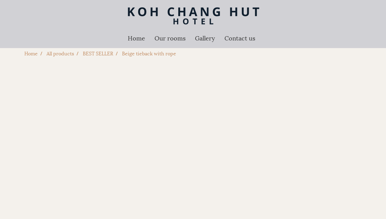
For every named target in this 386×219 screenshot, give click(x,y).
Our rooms (170, 37)
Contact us (239, 37)
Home (136, 37)
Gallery (205, 37)
